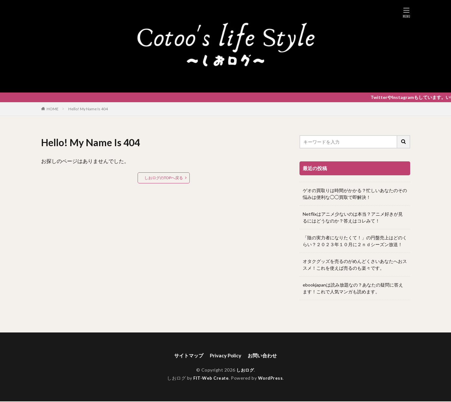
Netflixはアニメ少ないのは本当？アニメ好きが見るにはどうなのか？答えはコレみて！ (353, 217)
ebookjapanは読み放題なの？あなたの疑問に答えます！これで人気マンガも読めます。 (353, 288)
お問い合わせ (264, 356)
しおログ (245, 370)
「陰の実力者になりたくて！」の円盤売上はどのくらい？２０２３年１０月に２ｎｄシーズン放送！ (355, 241)
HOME (53, 108)
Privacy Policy (225, 356)
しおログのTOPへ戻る (163, 177)
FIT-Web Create (210, 378)
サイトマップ (186, 356)
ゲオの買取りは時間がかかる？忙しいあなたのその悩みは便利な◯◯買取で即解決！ (355, 194)
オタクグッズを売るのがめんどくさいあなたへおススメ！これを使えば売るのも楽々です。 (355, 264)
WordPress (271, 378)
